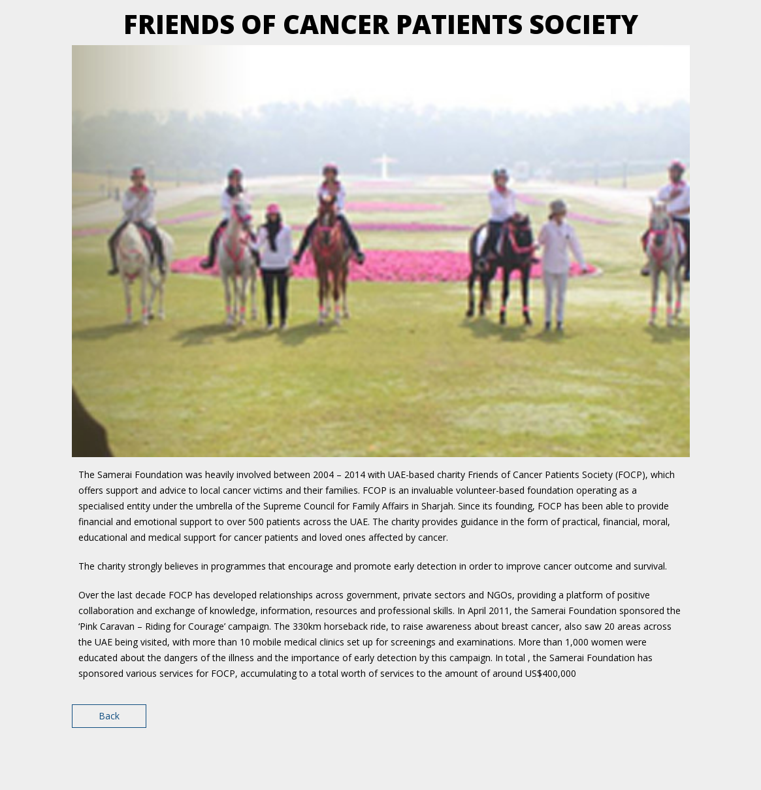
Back (109, 716)
